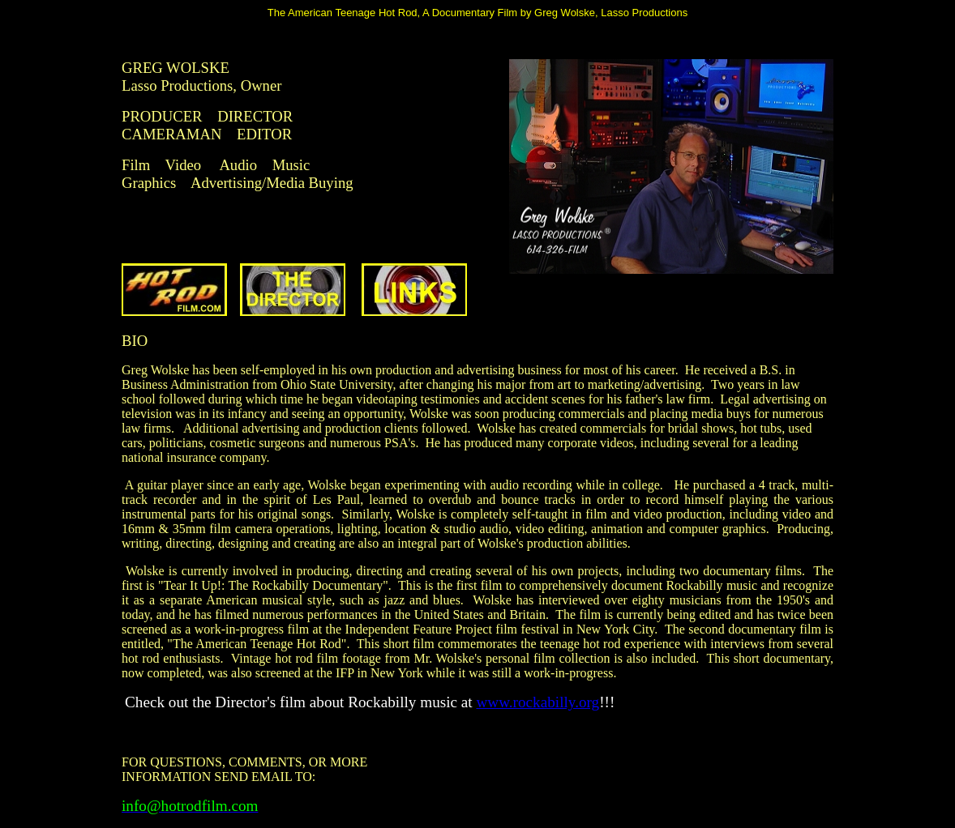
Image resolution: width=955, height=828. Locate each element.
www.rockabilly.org (537, 702)
